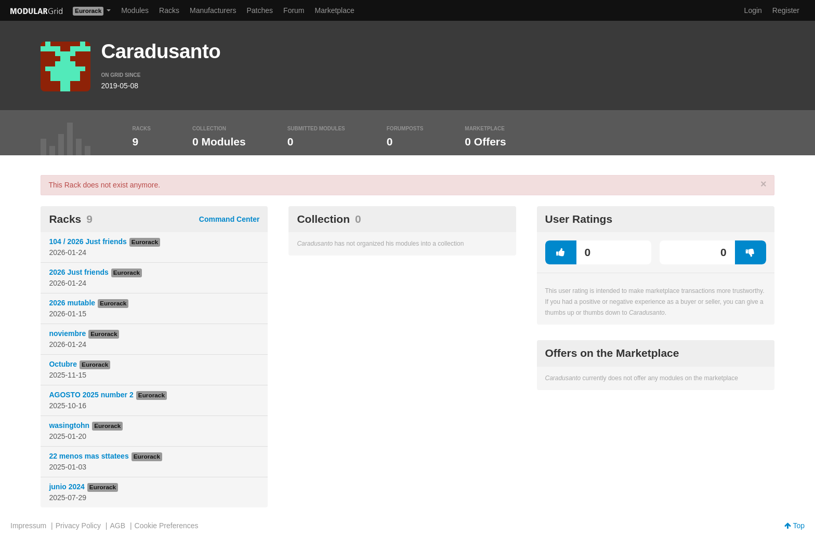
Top (794, 525)
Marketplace (334, 10)
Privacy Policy (78, 525)
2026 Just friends (78, 272)
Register (785, 10)
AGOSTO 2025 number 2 (91, 395)
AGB (117, 525)
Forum (293, 10)
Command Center (229, 219)
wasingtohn (69, 425)
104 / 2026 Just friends (87, 241)
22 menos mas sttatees (88, 456)
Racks (169, 10)
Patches (259, 10)
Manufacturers (213, 10)
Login (753, 10)
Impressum (28, 525)
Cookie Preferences (167, 525)
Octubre (63, 364)
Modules (135, 10)
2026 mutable (72, 303)
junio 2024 (66, 487)
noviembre (67, 333)
